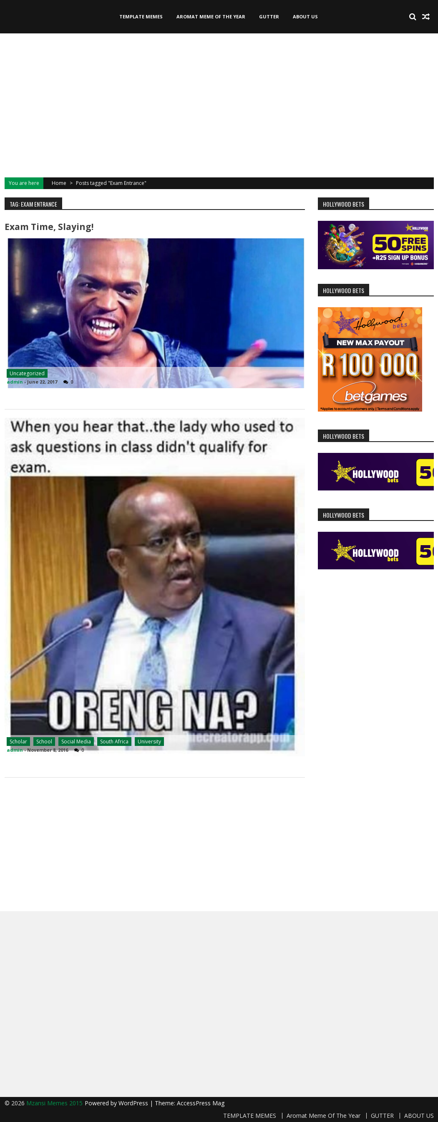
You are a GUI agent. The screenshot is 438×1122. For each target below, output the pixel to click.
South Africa (114, 741)
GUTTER (269, 16)
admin (15, 382)
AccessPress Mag (200, 1103)
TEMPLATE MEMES (141, 16)
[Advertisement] (219, 104)
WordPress (134, 1103)
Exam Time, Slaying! (49, 226)
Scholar (18, 741)
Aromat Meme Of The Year (210, 16)
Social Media (76, 741)
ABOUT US (305, 16)
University (149, 741)
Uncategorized (27, 373)
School (44, 741)
